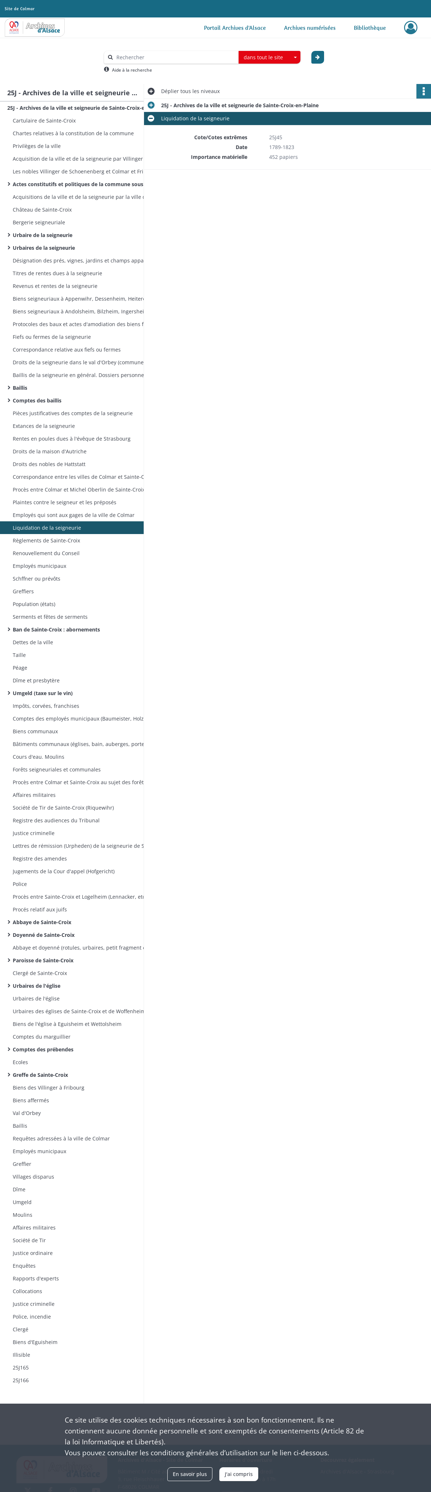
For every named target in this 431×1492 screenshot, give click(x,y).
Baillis (20, 387)
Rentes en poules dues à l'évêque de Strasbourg (72, 438)
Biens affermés (31, 1100)
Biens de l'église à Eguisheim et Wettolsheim (67, 1023)
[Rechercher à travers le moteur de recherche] (175, 57)
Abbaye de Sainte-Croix (42, 922)
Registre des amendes (40, 858)
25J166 (21, 1380)
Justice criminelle (34, 833)
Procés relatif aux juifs (40, 909)
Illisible (21, 1354)
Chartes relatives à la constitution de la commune (73, 133)
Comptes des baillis (37, 400)
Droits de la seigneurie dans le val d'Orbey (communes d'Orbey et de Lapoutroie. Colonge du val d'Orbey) (85, 362)
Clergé (20, 1329)
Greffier (22, 1163)
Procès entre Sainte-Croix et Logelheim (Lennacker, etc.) (80, 896)
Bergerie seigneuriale (39, 222)
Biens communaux (35, 731)
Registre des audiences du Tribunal (56, 820)
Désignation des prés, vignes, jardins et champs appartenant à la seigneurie (85, 260)
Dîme (19, 1189)
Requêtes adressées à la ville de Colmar (61, 1138)
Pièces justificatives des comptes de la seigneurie (73, 413)
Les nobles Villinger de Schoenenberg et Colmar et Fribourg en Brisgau (85, 171)
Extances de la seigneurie (44, 425)
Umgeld (22, 1202)
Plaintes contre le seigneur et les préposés (64, 502)
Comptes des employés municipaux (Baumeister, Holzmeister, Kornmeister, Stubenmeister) (85, 718)
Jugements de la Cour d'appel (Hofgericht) (64, 871)
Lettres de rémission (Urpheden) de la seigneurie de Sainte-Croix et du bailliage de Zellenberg (85, 845)
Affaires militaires (34, 794)
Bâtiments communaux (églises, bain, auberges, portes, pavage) (85, 744)
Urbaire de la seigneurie (42, 235)
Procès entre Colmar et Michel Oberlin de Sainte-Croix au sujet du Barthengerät (85, 489)
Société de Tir (29, 1240)
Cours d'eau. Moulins (38, 756)
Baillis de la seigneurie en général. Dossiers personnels (80, 375)
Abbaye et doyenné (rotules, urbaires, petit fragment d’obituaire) (85, 947)
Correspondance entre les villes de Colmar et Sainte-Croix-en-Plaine (85, 476)
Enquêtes (24, 1265)
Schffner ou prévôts (36, 578)
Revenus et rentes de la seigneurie (55, 285)
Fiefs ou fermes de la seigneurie (52, 336)
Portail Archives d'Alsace (235, 27)
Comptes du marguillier (42, 1036)
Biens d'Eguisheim (35, 1342)
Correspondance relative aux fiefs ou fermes (67, 349)
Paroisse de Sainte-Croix (43, 960)
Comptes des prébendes (43, 1049)
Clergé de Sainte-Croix (40, 973)
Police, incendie (32, 1316)
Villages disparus (33, 1176)
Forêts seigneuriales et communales (57, 769)
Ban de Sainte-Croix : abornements (56, 629)
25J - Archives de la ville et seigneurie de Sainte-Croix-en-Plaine (80, 107)
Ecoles (20, 1062)
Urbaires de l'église (36, 985)
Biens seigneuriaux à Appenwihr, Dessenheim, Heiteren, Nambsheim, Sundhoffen (85, 298)
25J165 (21, 1367)
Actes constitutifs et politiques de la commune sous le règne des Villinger (85, 184)
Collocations (27, 1291)
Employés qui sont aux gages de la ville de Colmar (74, 515)
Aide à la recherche (132, 70)
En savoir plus (190, 1474)
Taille (19, 654)
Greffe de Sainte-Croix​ (40, 1074)
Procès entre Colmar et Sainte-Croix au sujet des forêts (79, 782)
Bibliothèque (370, 27)
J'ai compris (239, 1474)
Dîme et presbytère (36, 680)
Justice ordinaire (33, 1253)
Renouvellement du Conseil (46, 553)
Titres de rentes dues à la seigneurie (57, 273)
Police (20, 884)
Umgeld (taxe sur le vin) (43, 693)
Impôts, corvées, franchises (46, 705)
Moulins (22, 1214)
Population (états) (34, 604)
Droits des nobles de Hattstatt (49, 464)
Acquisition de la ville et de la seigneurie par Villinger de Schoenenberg (85, 158)
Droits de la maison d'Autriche (50, 451)
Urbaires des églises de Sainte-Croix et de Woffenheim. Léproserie (85, 1011)
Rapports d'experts (36, 1278)
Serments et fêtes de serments (50, 616)
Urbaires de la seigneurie (44, 247)
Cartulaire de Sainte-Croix (44, 120)
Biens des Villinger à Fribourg (48, 1087)
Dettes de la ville (33, 642)
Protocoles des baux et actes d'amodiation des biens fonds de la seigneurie (85, 324)
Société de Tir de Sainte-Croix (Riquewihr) (63, 807)
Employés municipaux (39, 565)
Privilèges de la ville (37, 146)
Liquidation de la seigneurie (47, 527)
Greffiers (23, 591)
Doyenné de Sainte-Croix (44, 934)
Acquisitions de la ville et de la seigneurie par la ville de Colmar (85, 196)
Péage (20, 667)
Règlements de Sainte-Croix (46, 540)
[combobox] (269, 57)
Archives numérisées (310, 27)
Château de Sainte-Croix (42, 209)
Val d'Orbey (27, 1113)
